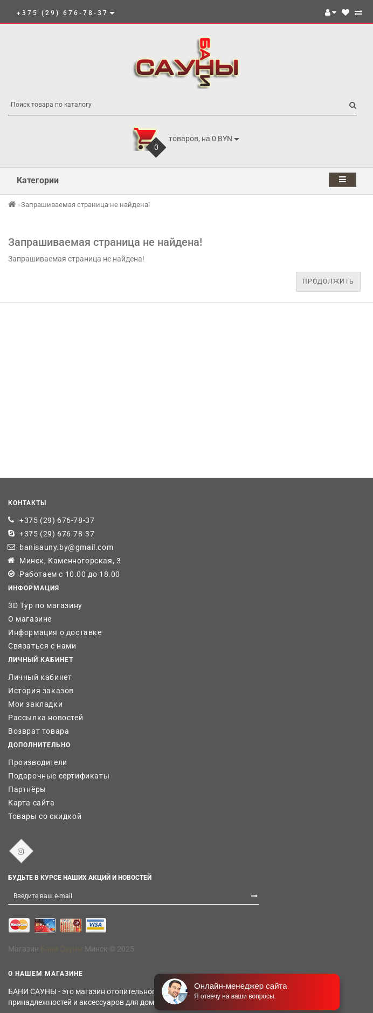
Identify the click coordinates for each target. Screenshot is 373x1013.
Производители (37, 762)
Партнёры (27, 789)
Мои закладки (35, 704)
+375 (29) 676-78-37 (56, 520)
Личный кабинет (40, 677)
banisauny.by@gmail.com (66, 547)
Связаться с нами (42, 646)
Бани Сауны (61, 949)
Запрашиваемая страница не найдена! (85, 205)
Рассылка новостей (45, 717)
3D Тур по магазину (45, 605)
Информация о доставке (55, 632)
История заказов (41, 690)
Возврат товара (38, 731)
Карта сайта (31, 802)
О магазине (30, 619)
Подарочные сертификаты (58, 775)
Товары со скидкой (44, 816)
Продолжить (328, 281)
